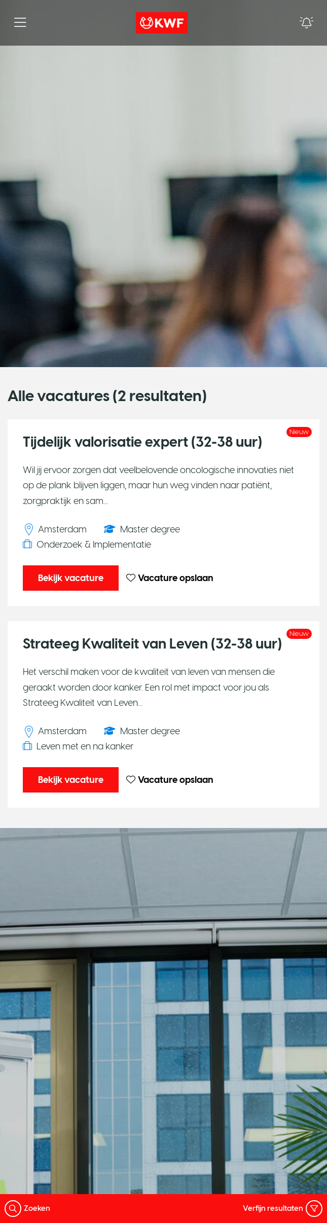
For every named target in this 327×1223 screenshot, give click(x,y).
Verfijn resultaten (282, 1208)
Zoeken (27, 1208)
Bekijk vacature (70, 578)
